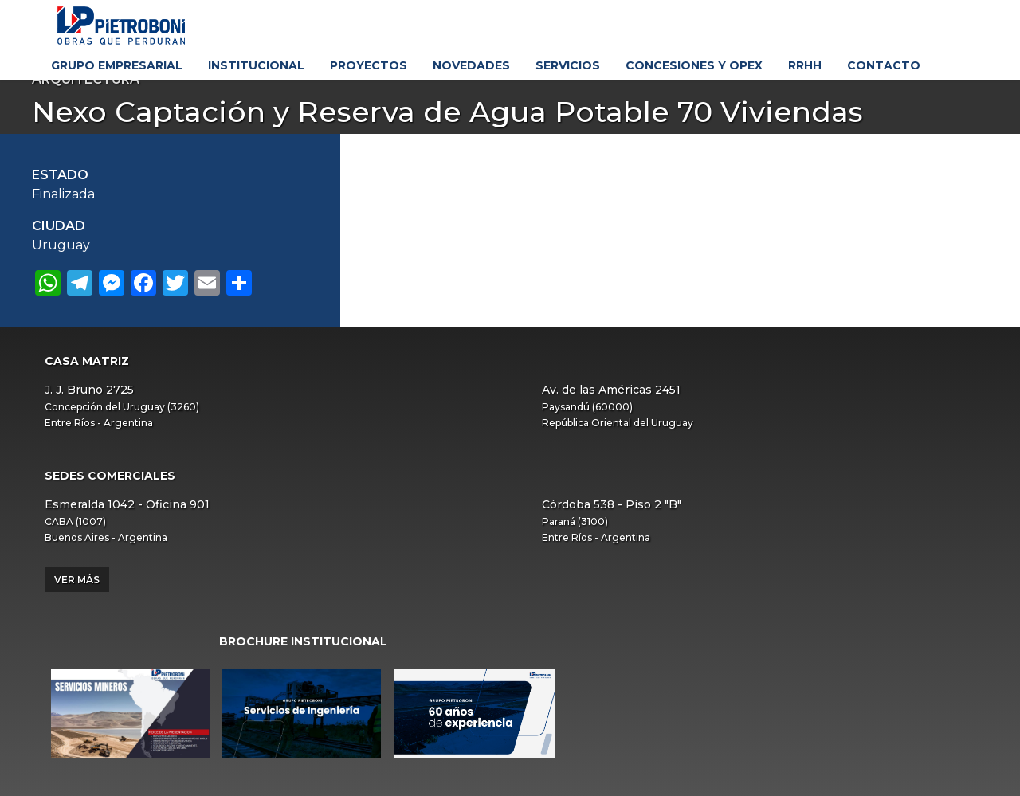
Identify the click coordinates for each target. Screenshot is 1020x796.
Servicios (568, 65)
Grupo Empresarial (116, 65)
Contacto (883, 65)
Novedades (471, 65)
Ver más (77, 580)
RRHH (805, 65)
